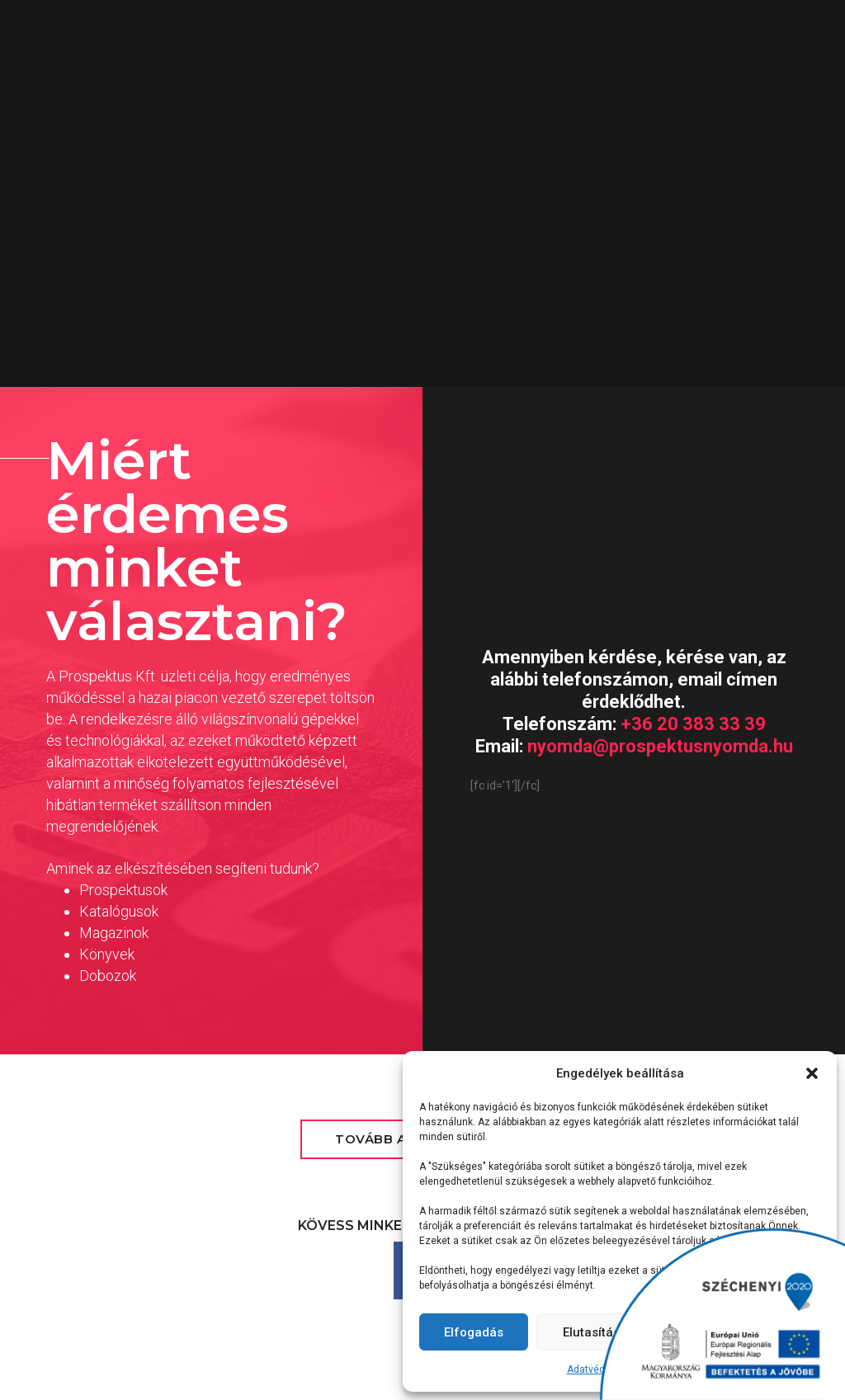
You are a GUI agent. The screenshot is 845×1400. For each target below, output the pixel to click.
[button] (812, 1073)
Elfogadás (473, 1332)
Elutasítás (591, 1332)
